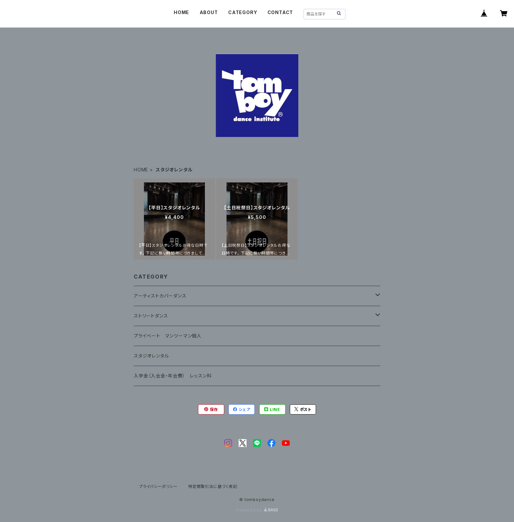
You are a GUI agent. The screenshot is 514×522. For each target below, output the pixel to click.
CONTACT (280, 12)
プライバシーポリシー (158, 486)
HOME (181, 12)
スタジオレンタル (151, 355)
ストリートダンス (151, 316)
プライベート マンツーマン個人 (168, 335)
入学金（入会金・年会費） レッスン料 (172, 375)
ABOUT (209, 12)
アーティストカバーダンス (160, 296)
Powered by (257, 510)
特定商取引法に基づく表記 (212, 486)
